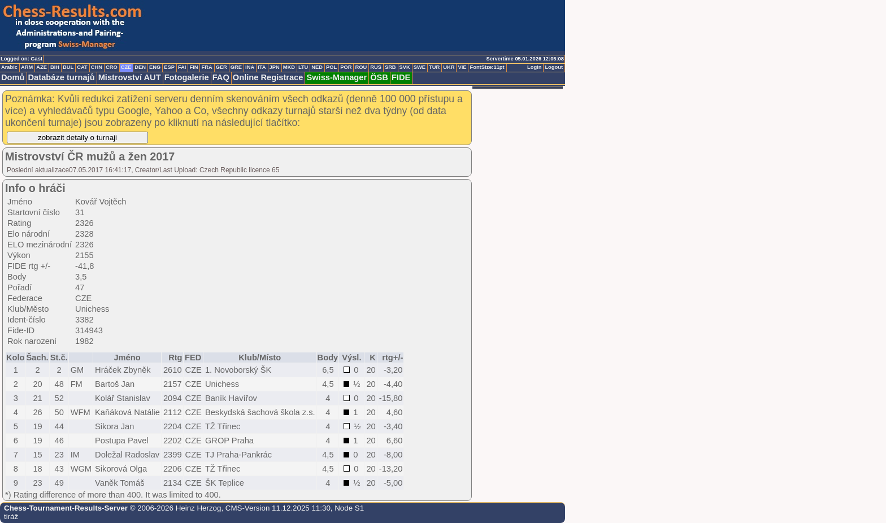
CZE (126, 67)
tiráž (11, 516)
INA (249, 67)
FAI (182, 67)
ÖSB (379, 77)
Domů (13, 77)
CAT (82, 67)
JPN (275, 67)
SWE (419, 67)
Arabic (9, 67)
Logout (554, 67)
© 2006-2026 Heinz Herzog (174, 508)
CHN (96, 67)
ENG (154, 67)
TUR (434, 67)
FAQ (220, 77)
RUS (375, 67)
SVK (404, 67)
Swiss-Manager (336, 77)
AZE (41, 67)
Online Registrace (268, 77)
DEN (140, 67)
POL (331, 67)
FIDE (401, 77)
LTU (303, 67)
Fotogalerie (186, 77)
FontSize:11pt (487, 67)
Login (534, 67)
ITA (262, 67)
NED (317, 67)
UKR (448, 67)
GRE (236, 67)
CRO (112, 67)
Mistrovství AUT (129, 77)
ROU (361, 67)
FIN (193, 67)
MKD (289, 67)
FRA (206, 67)
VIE (462, 67)
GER (221, 67)
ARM (27, 67)
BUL (68, 67)
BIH (54, 67)
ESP (169, 67)
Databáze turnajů (61, 77)
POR (345, 67)
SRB (390, 67)
